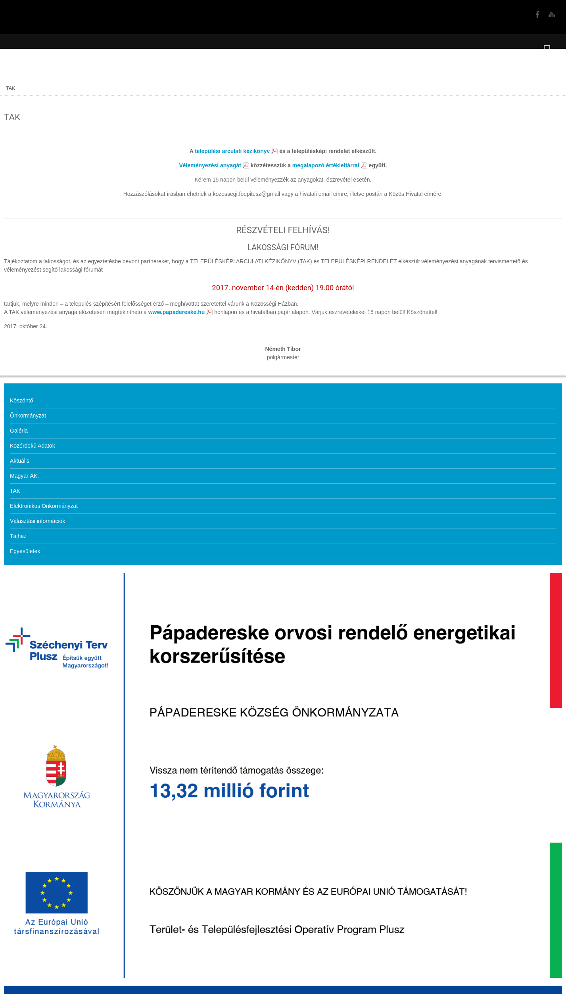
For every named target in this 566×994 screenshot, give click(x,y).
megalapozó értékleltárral (325, 165)
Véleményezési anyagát (210, 165)
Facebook (537, 14)
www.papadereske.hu (176, 312)
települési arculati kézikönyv (232, 151)
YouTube (551, 14)
